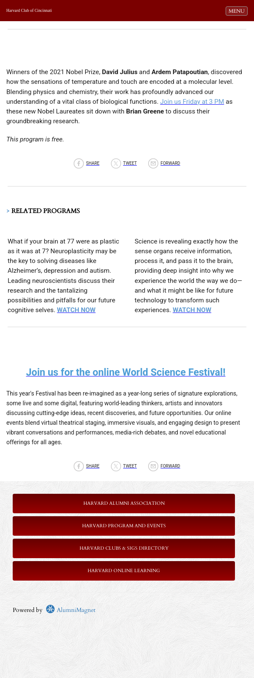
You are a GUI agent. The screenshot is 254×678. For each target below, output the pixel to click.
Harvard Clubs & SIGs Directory (124, 548)
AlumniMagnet (70, 610)
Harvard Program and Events (124, 526)
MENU (238, 10)
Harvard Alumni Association (124, 503)
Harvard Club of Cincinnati (29, 10)
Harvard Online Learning (124, 570)
